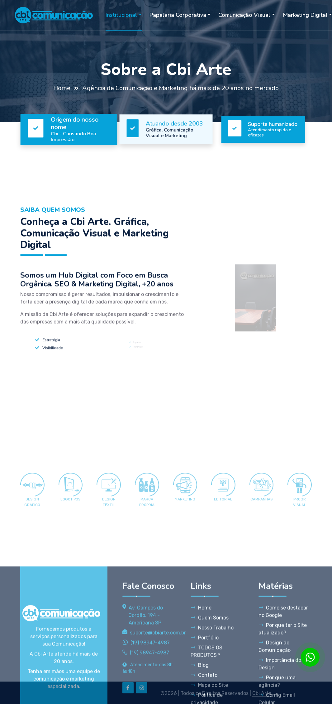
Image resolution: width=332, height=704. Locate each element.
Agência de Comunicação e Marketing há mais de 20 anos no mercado (180, 88)
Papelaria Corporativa (177, 15)
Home (61, 88)
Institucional (121, 15)
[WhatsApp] (310, 657)
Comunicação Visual (244, 15)
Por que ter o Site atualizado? (282, 692)
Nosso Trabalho (212, 691)
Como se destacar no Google (283, 675)
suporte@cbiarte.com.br (158, 696)
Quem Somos (210, 681)
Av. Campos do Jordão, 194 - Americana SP (146, 678)
